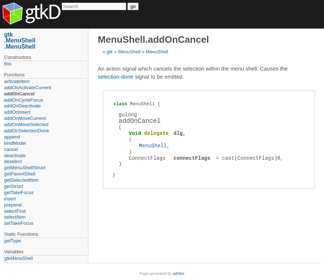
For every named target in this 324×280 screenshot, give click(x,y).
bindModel (15, 143)
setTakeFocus (18, 223)
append (12, 137)
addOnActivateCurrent (27, 87)
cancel (11, 149)
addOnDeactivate (22, 106)
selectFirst (15, 211)
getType (12, 240)
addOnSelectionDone (26, 130)
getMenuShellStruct (24, 167)
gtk (110, 51)
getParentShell (19, 174)
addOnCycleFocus (23, 100)
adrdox (178, 274)
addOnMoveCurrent (25, 118)
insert (10, 198)
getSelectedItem (21, 180)
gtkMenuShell (18, 258)
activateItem (17, 81)
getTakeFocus (19, 192)
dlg (178, 133)
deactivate (15, 155)
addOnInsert (17, 112)
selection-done (116, 76)
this (7, 64)
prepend (13, 205)
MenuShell (129, 51)
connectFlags (192, 158)
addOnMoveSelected (26, 124)
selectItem (15, 217)
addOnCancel (19, 94)
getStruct (13, 186)
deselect (13, 161)
